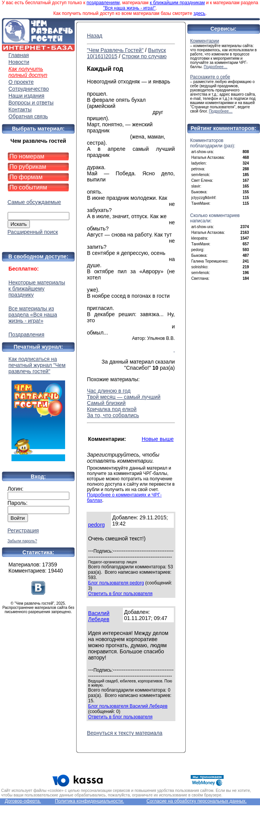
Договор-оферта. (23, 801)
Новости (18, 62)
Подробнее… (215, 67)
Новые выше (158, 439)
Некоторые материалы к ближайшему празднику (36, 288)
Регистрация (23, 530)
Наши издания (26, 96)
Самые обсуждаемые (34, 202)
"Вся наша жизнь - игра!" (129, 8)
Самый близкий (106, 403)
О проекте (21, 82)
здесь (199, 13)
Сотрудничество (28, 89)
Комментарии (204, 41)
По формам (26, 177)
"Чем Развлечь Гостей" (115, 50)
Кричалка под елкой (112, 409)
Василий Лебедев (99, 616)
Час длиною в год (109, 391)
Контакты (19, 109)
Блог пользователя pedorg (116, 583)
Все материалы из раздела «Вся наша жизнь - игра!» (32, 314)
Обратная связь (28, 116)
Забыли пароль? (22, 541)
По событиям (28, 187)
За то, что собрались (113, 415)
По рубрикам (28, 166)
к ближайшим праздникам (177, 2)
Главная (18, 55)
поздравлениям (103, 2)
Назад (94, 36)
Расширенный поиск (33, 232)
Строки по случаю (144, 56)
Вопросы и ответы (31, 103)
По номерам (27, 156)
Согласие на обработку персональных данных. (197, 801)
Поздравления (26, 334)
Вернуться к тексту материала (124, 733)
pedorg (96, 525)
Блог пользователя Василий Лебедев (127, 706)
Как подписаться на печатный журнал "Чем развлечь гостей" (38, 408)
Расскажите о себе (210, 77)
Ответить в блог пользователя (120, 593)
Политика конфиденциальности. (89, 801)
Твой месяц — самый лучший (123, 397)
